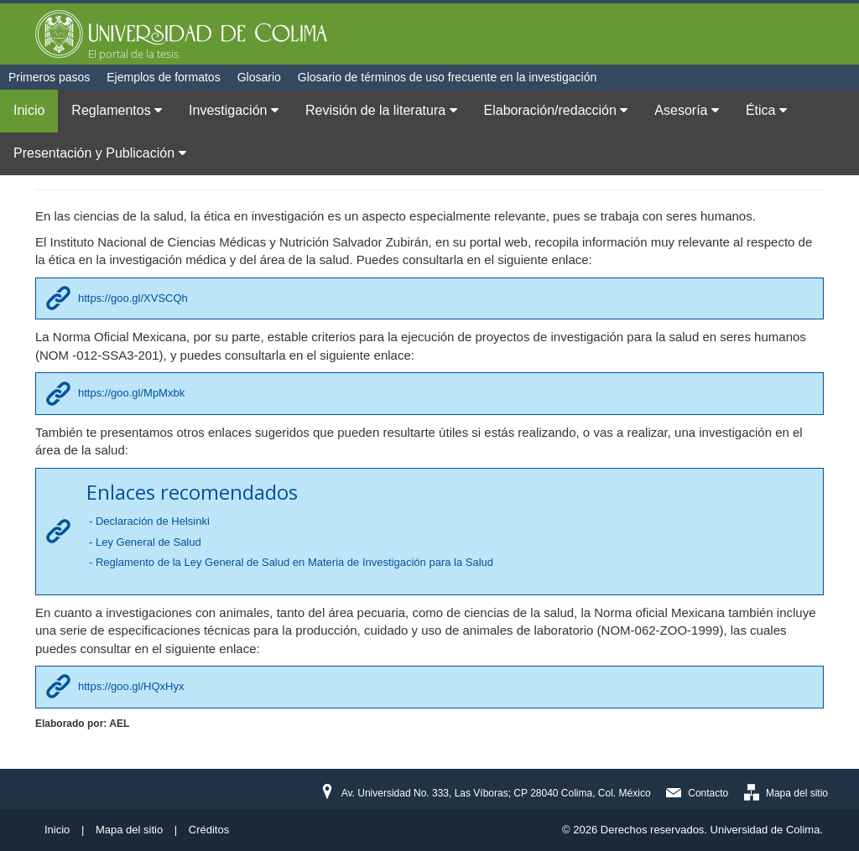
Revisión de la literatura (381, 110)
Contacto (708, 793)
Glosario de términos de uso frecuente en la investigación (447, 77)
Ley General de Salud (148, 542)
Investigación (234, 110)
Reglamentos (116, 110)
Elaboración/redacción (556, 110)
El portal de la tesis (133, 53)
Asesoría (686, 110)
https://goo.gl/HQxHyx (131, 686)
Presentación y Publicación (99, 153)
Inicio (28, 110)
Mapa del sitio (797, 793)
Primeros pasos (49, 77)
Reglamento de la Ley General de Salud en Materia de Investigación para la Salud (294, 562)
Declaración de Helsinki (153, 521)
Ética (766, 110)
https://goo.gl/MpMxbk (131, 393)
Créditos (209, 829)
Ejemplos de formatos (163, 77)
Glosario (259, 77)
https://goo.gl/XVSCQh (133, 298)
